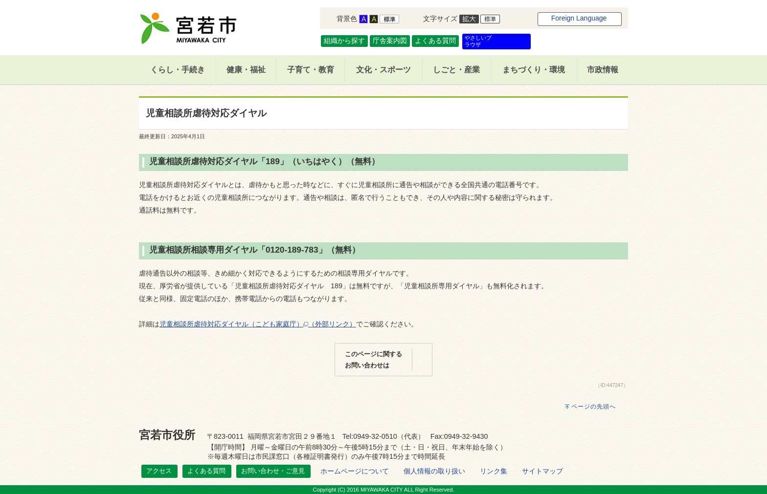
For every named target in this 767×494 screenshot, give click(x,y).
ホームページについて (354, 471)
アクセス (159, 470)
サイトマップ (542, 471)
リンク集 (493, 471)
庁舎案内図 (390, 40)
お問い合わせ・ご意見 (273, 470)
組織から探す (344, 40)
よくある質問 (435, 40)
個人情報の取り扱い (434, 471)
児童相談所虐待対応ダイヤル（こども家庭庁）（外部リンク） (257, 324)
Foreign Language (579, 18)
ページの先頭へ (593, 406)
